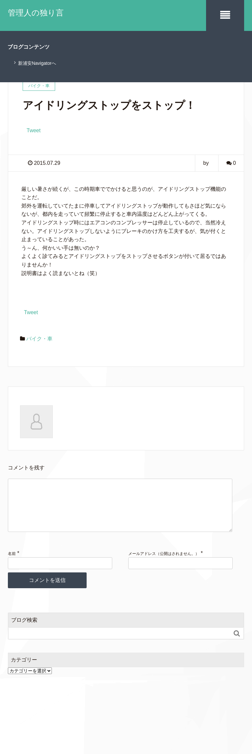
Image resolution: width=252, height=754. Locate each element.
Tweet (34, 130)
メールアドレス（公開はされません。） (163, 563)
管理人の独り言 (36, 12)
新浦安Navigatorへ (37, 62)
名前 (12, 563)
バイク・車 (39, 338)
